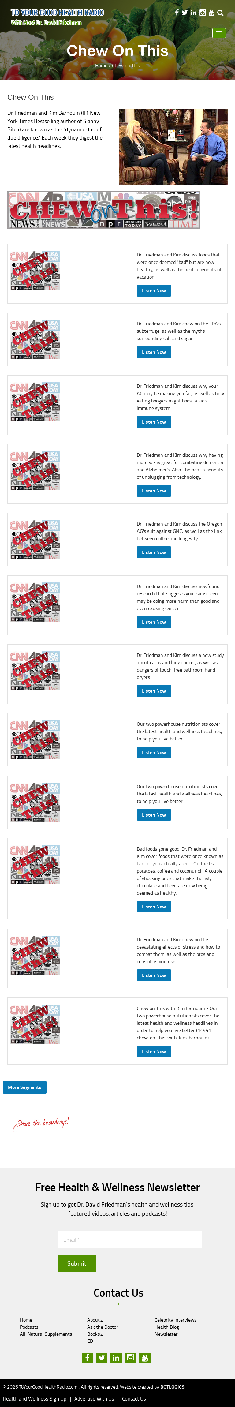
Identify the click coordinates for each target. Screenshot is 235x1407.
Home (101, 65)
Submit (76, 1263)
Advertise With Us (94, 1398)
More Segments (24, 1087)
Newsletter (166, 1333)
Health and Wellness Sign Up (34, 1398)
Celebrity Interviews (175, 1319)
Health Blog (167, 1326)
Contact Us (134, 1398)
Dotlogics (172, 1386)
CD (90, 1341)
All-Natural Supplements (46, 1333)
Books (95, 1333)
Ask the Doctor (102, 1326)
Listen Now (154, 290)
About (95, 1319)
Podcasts (29, 1326)
